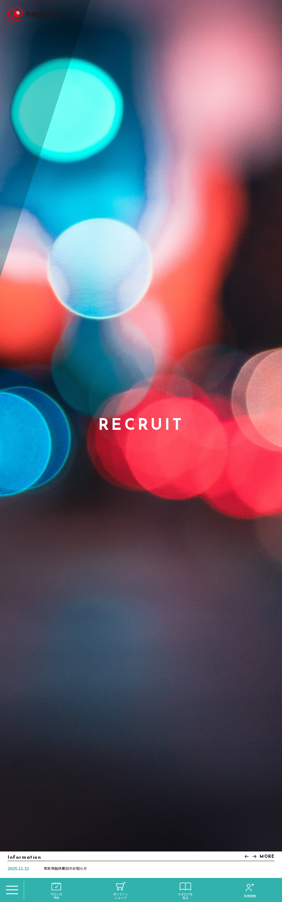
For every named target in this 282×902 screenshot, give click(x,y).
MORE (267, 857)
